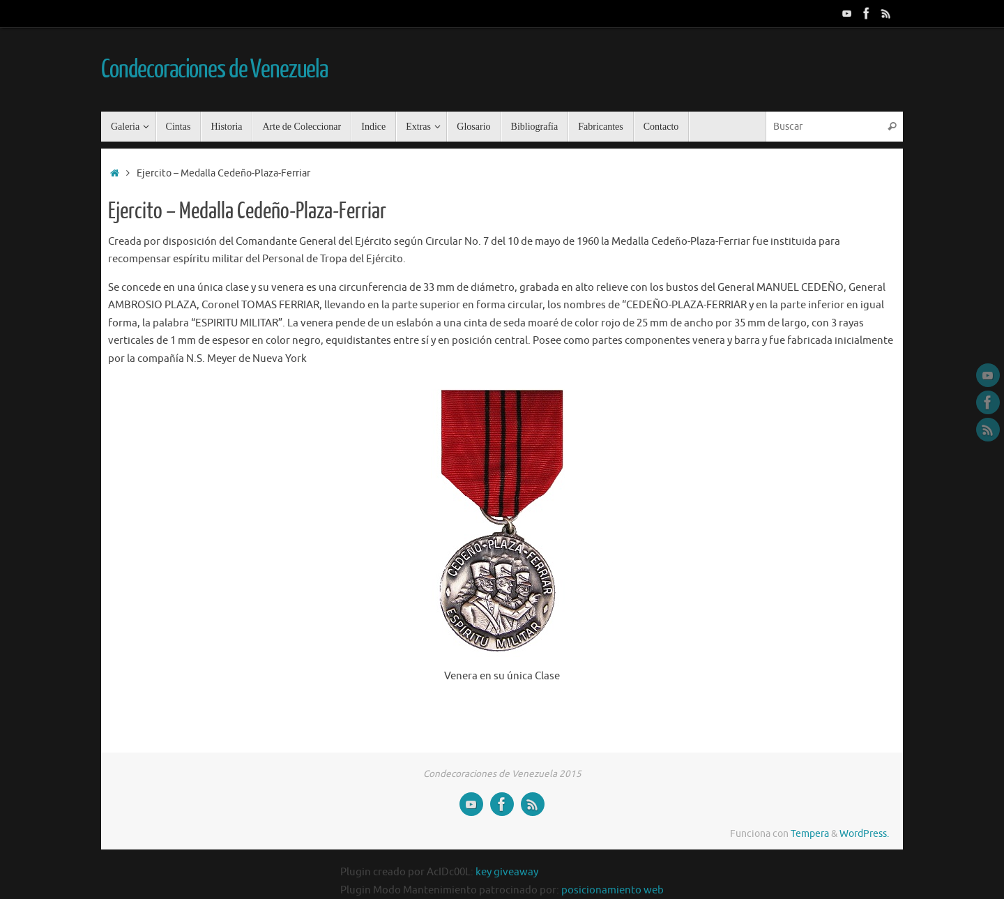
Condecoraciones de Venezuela (214, 70)
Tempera (810, 834)
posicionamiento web (612, 890)
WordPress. (864, 834)
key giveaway (507, 872)
